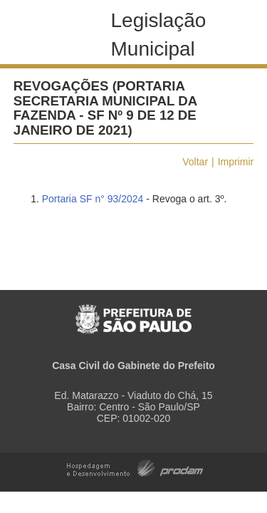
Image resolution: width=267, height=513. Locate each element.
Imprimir (236, 161)
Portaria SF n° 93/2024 (93, 198)
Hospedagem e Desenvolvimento (135, 467)
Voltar (195, 161)
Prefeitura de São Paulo (133, 311)
